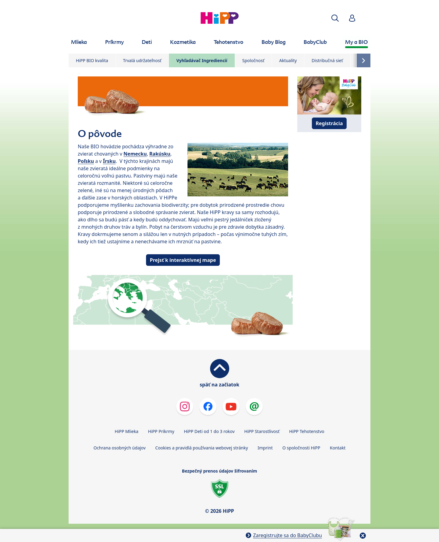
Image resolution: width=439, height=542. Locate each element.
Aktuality (288, 60)
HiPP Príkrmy (161, 431)
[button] (335, 18)
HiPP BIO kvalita (92, 60)
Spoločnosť (253, 60)
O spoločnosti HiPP (301, 448)
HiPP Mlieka (126, 431)
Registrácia (329, 123)
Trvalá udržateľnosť (142, 60)
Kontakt (337, 448)
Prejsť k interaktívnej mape (183, 260)
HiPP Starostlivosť (261, 431)
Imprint (265, 448)
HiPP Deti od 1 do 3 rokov (209, 431)
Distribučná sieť (327, 60)
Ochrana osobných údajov (120, 448)
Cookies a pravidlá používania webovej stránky (201, 448)
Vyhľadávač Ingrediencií (201, 60)
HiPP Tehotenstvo (306, 431)
